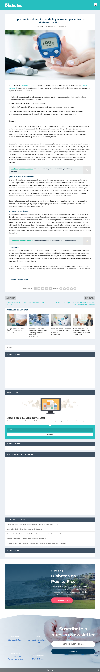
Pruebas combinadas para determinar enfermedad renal (26, 539)
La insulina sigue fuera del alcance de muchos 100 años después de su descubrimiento (36, 543)
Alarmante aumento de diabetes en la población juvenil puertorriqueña (82, 330)
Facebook (15, 637)
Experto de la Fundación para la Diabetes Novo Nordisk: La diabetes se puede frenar (36, 534)
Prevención (49, 26)
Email (38, 637)
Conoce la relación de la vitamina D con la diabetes (24, 529)
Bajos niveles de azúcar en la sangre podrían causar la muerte (61, 330)
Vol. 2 (55, 26)
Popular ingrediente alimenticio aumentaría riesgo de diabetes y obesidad (38, 331)
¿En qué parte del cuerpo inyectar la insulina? (16, 329)
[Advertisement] (50, 372)
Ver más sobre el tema (62, 600)
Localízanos (15, 653)
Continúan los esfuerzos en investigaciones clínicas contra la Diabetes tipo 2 (33, 524)
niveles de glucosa (27, 85)
